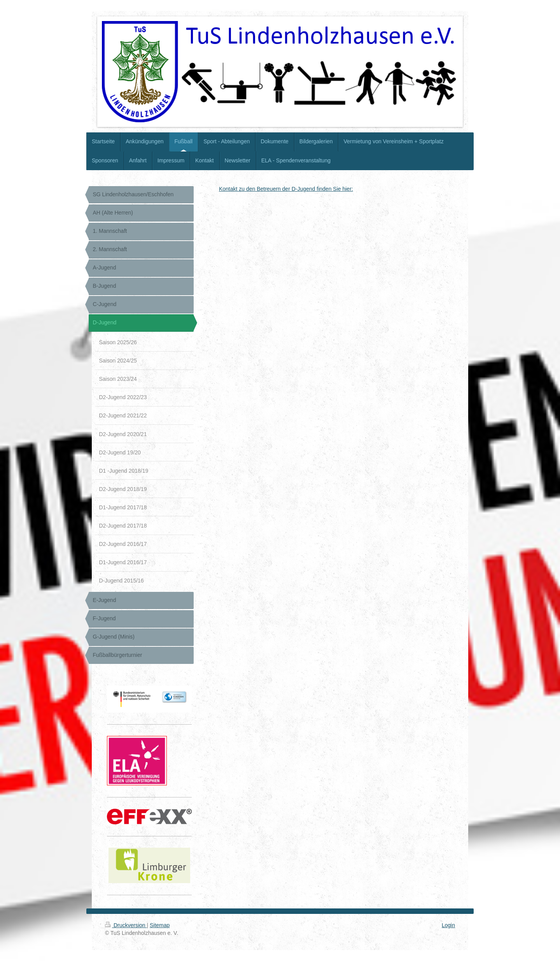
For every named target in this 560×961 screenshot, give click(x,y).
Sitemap (160, 925)
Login (448, 925)
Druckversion (126, 925)
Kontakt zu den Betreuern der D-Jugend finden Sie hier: (286, 189)
